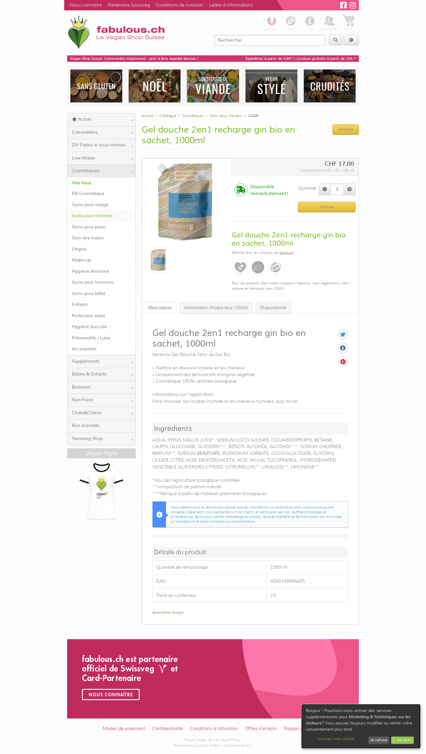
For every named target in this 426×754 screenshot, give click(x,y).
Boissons (103, 387)
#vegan (178, 612)
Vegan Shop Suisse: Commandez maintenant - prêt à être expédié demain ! (134, 58)
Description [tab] (160, 307)
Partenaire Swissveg (129, 5)
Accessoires (84, 349)
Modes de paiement (124, 728)
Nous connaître (86, 5)
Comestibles (103, 133)
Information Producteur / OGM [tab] (216, 307)
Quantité (307, 188)
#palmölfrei (161, 612)
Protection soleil (88, 316)
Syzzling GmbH (207, 745)
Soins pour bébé (89, 294)
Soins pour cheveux (92, 216)
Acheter (326, 207)
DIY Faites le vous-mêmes (103, 145)
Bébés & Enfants (103, 374)
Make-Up (81, 260)
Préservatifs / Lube (91, 338)
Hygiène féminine (90, 271)
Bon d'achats (85, 425)
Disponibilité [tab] (273, 307)
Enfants (80, 304)
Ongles (79, 249)
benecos (286, 252)
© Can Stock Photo (224, 740)
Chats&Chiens (103, 413)
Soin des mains (88, 238)
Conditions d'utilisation (214, 728)
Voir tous (81, 183)
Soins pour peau (89, 227)
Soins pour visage (90, 205)
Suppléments (103, 362)
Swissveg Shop (103, 439)
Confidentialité (167, 728)
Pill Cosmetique (88, 193)
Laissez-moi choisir (336, 738)
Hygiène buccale (89, 327)
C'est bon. (402, 739)
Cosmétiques (103, 171)
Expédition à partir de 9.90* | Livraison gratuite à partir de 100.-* (301, 58)
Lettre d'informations (231, 5)
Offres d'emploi (261, 728)
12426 (253, 115)
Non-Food (103, 400)
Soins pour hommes (92, 282)
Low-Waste (103, 158)
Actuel (103, 120)
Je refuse (378, 739)
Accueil (148, 115)
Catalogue (167, 115)
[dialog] (361, 726)
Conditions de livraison (179, 5)
